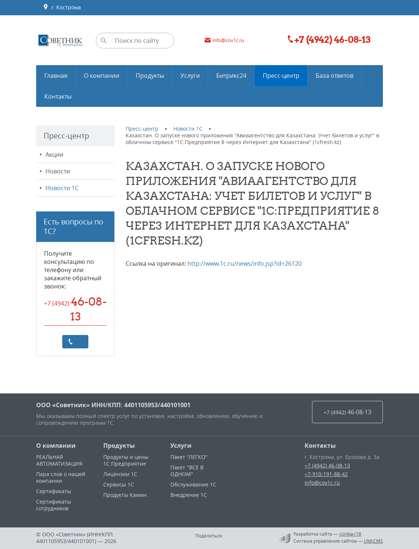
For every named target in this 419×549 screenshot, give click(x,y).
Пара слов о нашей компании (60, 477)
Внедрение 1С (188, 494)
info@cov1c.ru (322, 482)
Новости (57, 171)
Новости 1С (62, 188)
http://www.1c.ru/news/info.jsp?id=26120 (245, 263)
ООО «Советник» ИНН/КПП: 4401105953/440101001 (113, 405)
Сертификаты (53, 491)
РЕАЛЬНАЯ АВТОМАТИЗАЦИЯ (59, 460)
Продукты (119, 445)
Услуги (181, 445)
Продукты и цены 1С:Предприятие (125, 460)
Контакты (320, 445)
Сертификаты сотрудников (53, 505)
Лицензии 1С (120, 474)
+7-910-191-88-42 (326, 474)
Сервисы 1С (118, 484)
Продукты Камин (125, 494)
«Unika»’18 (350, 534)
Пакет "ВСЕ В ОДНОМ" (187, 471)
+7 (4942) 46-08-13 (327, 465)
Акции (54, 154)
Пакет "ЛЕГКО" (189, 456)
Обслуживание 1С (193, 484)
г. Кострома (62, 7)
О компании (56, 445)
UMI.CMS (373, 541)
